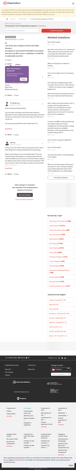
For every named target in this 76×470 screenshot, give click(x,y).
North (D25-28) (53, 309)
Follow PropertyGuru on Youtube (62, 358)
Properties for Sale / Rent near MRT (29, 435)
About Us (8, 369)
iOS (27, 358)
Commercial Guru (21, 382)
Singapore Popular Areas (62, 434)
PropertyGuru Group (11, 365)
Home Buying (56, 243)
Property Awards (54, 383)
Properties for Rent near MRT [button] (29, 446)
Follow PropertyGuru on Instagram (59, 358)
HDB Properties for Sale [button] (46, 414)
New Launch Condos (12, 438)
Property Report (54, 391)
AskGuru (9, 411)
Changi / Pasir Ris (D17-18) (57, 300)
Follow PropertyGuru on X (68, 358)
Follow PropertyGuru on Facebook (56, 358)
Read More (8, 129)
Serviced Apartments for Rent (62, 420)
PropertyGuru (11, 408)
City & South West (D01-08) (57, 331)
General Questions (57, 234)
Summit (21, 392)
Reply (16, 95)
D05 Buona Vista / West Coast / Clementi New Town (63, 444)
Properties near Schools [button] (45, 446)
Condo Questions (57, 225)
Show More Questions (61, 177)
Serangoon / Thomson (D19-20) (59, 313)
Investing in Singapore (58, 257)
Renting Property (56, 281)
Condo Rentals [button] (63, 416)
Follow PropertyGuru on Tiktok (70, 358)
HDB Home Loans (28, 415)
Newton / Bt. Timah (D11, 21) (58, 336)
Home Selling (55, 252)
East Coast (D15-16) (55, 327)
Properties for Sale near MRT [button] (29, 441)
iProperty (21, 398)
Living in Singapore (57, 261)
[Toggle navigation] (73, 4)
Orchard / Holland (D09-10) (57, 318)
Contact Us (32, 365)
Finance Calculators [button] (29, 419)
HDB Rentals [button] (62, 413)
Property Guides (11, 413)
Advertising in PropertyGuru (60, 221)
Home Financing (56, 248)
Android (21, 358)
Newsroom (31, 369)
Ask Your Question (25, 195)
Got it (23, 79)
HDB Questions (56, 239)
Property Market (56, 277)
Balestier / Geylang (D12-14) (58, 322)
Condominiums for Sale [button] (46, 419)
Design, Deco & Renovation (59, 230)
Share (17, 64)
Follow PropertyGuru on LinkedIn (65, 358)
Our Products (9, 372)
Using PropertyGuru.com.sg (59, 286)
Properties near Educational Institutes (46, 435)
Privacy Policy (18, 460)
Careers (7, 375)
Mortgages (27, 408)
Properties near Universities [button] (45, 441)
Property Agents (10, 37)
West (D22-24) (53, 304)
